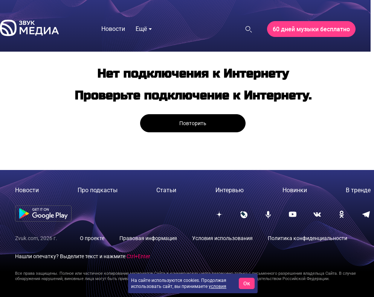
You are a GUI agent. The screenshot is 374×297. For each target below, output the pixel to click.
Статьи (166, 190)
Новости (27, 190)
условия (217, 286)
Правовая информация (148, 238)
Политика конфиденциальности (307, 238)
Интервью (229, 190)
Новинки (294, 190)
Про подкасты (98, 190)
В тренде (358, 190)
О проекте (92, 238)
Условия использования (222, 238)
